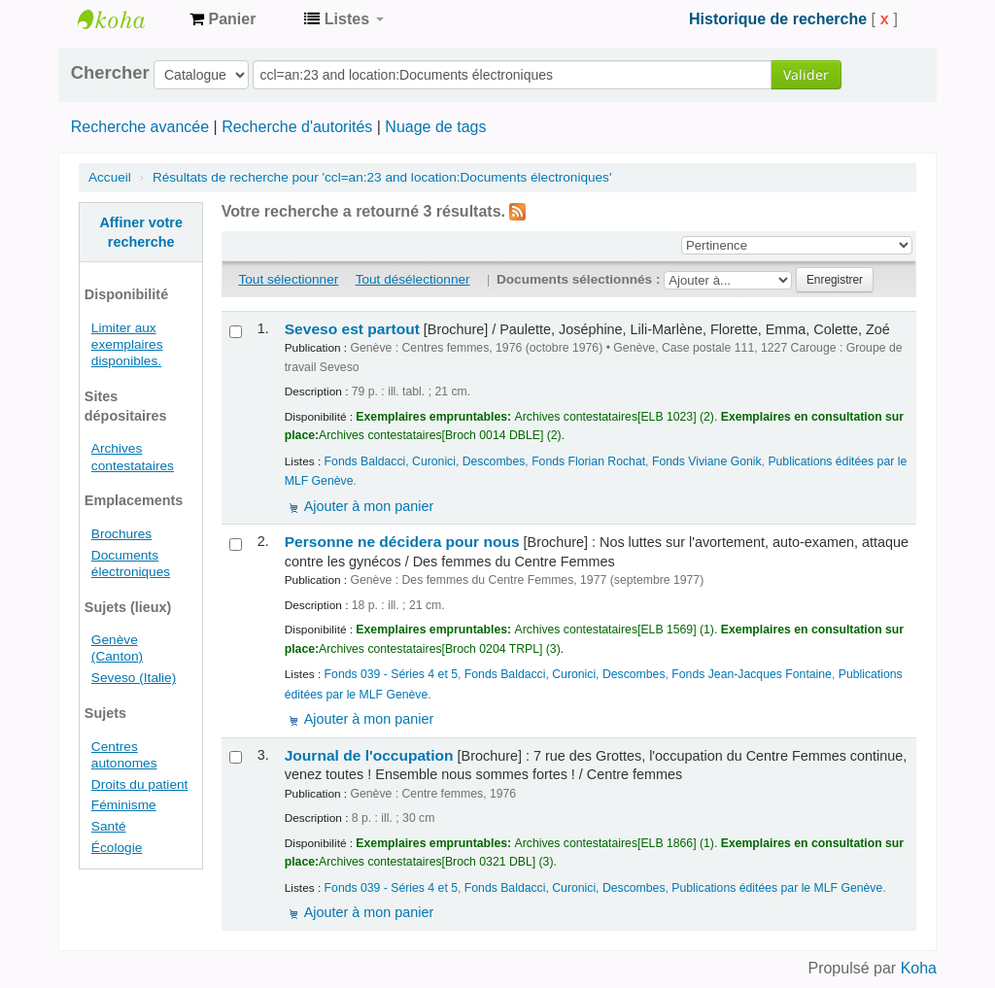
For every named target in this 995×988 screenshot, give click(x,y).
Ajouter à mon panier (369, 506)
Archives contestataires (126, 19)
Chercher (110, 73)
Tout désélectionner (413, 279)
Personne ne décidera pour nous (402, 541)
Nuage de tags (435, 127)
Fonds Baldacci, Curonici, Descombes (425, 461)
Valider (806, 74)
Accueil (109, 177)
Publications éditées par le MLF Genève (776, 888)
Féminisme (123, 805)
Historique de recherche (778, 19)
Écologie (116, 847)
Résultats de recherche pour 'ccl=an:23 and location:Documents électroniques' (382, 177)
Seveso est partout (352, 329)
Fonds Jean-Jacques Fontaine (751, 674)
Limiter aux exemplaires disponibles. (127, 344)
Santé (108, 826)
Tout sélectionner (289, 279)
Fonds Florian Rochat (588, 461)
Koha (919, 968)
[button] (222, 19)
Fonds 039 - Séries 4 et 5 (391, 674)
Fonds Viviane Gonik (707, 461)
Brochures (121, 534)
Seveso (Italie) (133, 677)
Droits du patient (140, 784)
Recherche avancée (140, 127)
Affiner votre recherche (141, 232)
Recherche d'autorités (297, 127)
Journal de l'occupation (369, 755)
